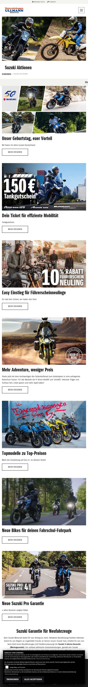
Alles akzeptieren (33, 679)
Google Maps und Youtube (17, 667)
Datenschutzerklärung (42, 659)
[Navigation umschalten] (81, 10)
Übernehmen (13, 679)
